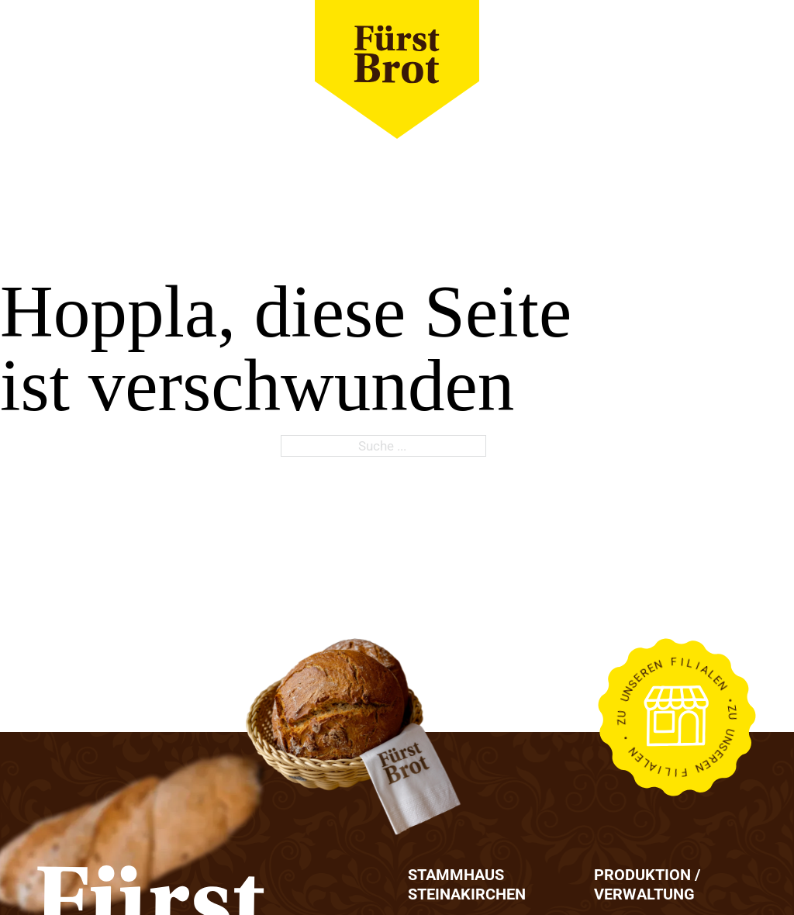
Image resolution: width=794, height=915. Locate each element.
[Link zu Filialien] (677, 717)
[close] (739, 69)
